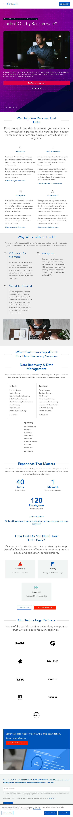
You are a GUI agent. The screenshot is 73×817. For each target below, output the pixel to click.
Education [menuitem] (27, 444)
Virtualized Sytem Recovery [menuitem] (48, 402)
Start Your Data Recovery (44, 607)
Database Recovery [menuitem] (45, 393)
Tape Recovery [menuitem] (15, 408)
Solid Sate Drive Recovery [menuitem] (18, 399)
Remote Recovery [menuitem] (45, 411)
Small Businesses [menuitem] (30, 427)
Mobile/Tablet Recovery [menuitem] (18, 411)
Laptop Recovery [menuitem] (15, 393)
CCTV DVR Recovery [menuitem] (46, 408)
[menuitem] (13, 415)
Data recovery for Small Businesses (50, 183)
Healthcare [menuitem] (28, 438)
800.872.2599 (64, 4)
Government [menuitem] (28, 435)
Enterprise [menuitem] (27, 430)
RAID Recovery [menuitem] (15, 405)
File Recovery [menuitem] (43, 396)
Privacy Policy (52, 798)
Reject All (64, 812)
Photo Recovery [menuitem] (44, 390)
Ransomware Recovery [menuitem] (47, 399)
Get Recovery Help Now (36, 83)
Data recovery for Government (48, 227)
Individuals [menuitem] (28, 432)
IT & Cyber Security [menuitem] (31, 441)
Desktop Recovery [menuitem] (16, 390)
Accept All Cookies (50, 812)
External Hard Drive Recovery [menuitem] (20, 396)
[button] (4, 105)
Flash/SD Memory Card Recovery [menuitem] (21, 402)
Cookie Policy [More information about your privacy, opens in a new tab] (37, 809)
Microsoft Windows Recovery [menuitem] (49, 405)
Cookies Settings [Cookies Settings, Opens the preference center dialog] (7, 812)
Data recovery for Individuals (15, 181)
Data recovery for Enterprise (15, 227)
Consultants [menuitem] (28, 447)
